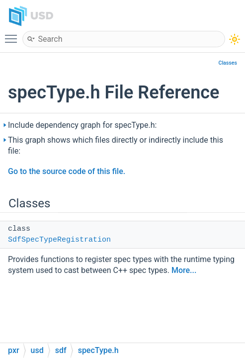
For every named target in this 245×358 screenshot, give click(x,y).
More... (183, 270)
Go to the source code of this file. (66, 171)
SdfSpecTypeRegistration (59, 240)
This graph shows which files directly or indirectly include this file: (115, 145)
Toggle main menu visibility (13, 34)
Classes (227, 63)
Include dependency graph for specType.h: (82, 125)
